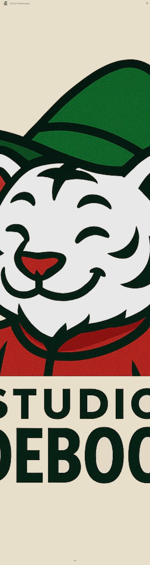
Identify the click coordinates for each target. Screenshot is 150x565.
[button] (147, 3)
